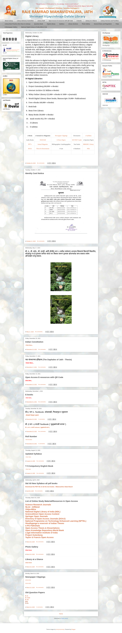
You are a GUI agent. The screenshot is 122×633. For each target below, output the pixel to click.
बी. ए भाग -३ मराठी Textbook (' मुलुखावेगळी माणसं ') (45, 424)
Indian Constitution (34, 342)
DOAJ (30, 148)
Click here (28, 469)
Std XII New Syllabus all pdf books (41, 483)
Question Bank (38, 24)
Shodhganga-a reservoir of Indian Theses (44, 523)
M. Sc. (27, 603)
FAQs (117, 24)
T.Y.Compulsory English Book (39, 466)
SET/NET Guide (77, 140)
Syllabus (61, 24)
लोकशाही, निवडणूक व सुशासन (32, 415)
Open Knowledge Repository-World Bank (44, 530)
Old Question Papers (35, 592)
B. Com (27, 597)
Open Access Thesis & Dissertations (42, 528)
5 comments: (41, 443)
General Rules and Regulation (103, 24)
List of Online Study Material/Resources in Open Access (51, 501)
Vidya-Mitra (30, 509)
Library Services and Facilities (110, 20)
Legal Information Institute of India (41, 533)
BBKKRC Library (88, 144)
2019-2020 (28, 583)
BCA (26, 601)
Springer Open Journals (36, 516)
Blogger (73, 629)
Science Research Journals (38, 505)
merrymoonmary (60, 629)
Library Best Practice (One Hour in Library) (17, 24)
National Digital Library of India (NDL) (42, 512)
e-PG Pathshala (32, 526)
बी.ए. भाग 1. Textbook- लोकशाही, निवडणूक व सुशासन (46, 412)
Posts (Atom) (64, 618)
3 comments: (41, 419)
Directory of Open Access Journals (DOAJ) (45, 519)
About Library (9, 20)
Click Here (28, 457)
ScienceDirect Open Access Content (42, 514)
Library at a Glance (91, 20)
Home (61, 614)
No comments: (41, 163)
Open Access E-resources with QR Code (61, 20)
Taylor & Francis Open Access (39, 537)
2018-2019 (28, 580)
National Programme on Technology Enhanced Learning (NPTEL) (55, 521)
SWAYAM (43, 140)
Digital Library (51, 24)
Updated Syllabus (33, 454)
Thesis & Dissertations (42, 148)
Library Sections (73, 24)
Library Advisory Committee (25, 20)
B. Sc (27, 599)
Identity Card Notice (34, 173)
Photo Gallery (86, 24)
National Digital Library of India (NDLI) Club (34, 27)
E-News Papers (61, 140)
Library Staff (41, 20)
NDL (88, 148)
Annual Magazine (42, 144)
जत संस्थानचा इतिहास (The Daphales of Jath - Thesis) (48, 359)
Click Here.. (29, 345)
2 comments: (39, 607)
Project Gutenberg (34, 535)
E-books (79, 20)
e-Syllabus (88, 135)
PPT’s (30, 144)
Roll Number (31, 436)
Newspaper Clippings (61, 135)
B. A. (26, 596)
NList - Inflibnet (32, 507)
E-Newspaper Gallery (11, 27)
